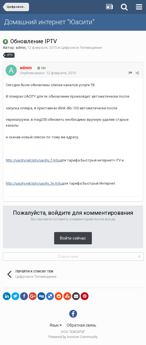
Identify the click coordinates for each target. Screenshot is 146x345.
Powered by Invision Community (73, 337)
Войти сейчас (73, 238)
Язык (56, 325)
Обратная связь (81, 325)
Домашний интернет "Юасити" (49, 22)
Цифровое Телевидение (81, 47)
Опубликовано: (48, 73)
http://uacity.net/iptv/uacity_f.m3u (33, 160)
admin (21, 47)
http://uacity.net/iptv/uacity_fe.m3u (34, 183)
